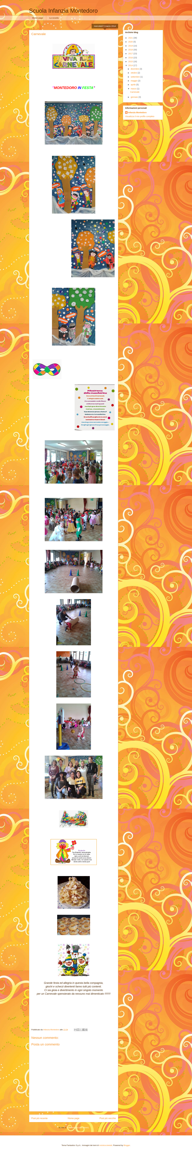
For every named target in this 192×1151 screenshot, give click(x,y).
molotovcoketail (105, 1145)
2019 (130, 46)
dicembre (135, 69)
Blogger (127, 1145)
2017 (130, 53)
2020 (130, 42)
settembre (135, 77)
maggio (134, 81)
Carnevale (134, 92)
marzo (134, 89)
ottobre (134, 73)
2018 (130, 50)
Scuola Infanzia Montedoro (63, 11)
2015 (130, 61)
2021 (130, 38)
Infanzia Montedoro (137, 112)
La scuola (54, 18)
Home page (37, 18)
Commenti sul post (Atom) (78, 1127)
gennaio (134, 97)
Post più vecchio (107, 1118)
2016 (130, 57)
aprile (133, 84)
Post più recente (39, 1118)
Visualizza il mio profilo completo (139, 116)
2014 (130, 65)
